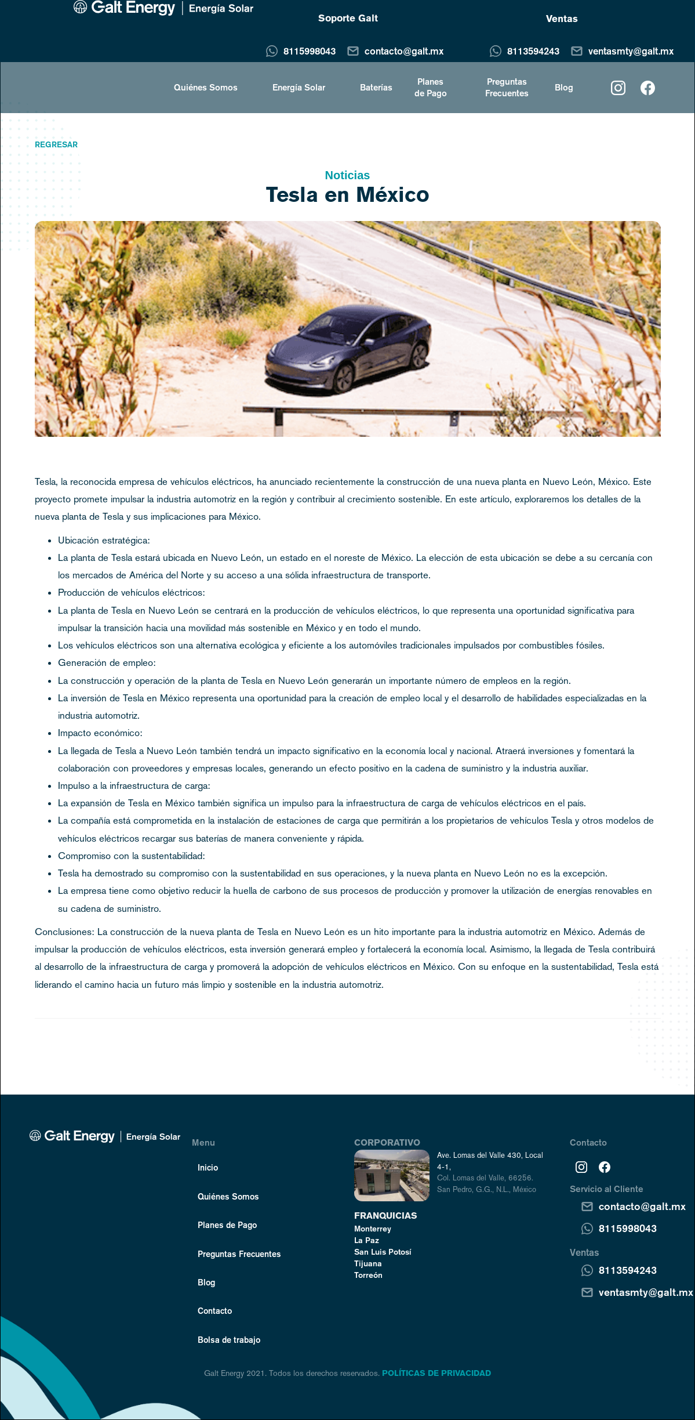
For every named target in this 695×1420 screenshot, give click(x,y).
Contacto (215, 1310)
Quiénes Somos (228, 1196)
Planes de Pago (430, 87)
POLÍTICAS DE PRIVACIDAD (436, 1373)
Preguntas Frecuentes (507, 87)
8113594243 (533, 50)
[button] (200, 87)
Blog (564, 87)
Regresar (56, 144)
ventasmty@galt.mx (631, 50)
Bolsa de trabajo (229, 1339)
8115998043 (309, 50)
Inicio (208, 1167)
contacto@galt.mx (404, 50)
